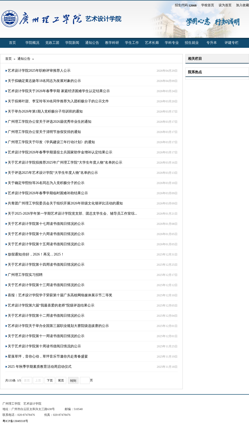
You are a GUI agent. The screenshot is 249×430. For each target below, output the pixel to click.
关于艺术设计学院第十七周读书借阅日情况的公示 (46, 224)
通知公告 (92, 43)
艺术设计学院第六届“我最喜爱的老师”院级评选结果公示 (51, 305)
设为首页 (225, 5)
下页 (50, 380)
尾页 (61, 380)
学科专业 (172, 43)
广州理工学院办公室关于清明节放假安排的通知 (44, 132)
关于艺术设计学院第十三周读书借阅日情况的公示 (46, 285)
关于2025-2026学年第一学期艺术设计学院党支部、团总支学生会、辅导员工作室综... (72, 213)
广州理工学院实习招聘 (25, 275)
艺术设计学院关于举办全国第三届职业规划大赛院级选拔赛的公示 (58, 326)
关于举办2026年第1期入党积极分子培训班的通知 (45, 111)
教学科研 (112, 43)
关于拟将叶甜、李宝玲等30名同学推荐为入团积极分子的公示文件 (58, 101)
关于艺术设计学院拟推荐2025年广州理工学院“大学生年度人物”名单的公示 (65, 162)
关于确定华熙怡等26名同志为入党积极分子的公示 (46, 183)
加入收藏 (242, 5)
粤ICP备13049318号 (15, 421)
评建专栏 (232, 43)
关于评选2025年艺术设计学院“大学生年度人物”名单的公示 (53, 173)
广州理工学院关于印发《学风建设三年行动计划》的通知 (51, 142)
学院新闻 (72, 43)
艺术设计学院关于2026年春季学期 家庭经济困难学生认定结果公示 (59, 91)
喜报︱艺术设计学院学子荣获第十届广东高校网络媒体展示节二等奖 (60, 295)
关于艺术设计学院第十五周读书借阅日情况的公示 (46, 244)
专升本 (211, 43)
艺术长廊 (152, 43)
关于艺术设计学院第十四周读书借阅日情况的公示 (46, 264)
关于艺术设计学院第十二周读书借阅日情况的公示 (46, 315)
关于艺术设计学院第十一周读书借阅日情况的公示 (46, 336)
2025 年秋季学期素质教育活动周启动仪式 (39, 367)
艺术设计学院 (103, 19)
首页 (12, 43)
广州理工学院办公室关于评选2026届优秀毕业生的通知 (49, 121)
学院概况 (32, 43)
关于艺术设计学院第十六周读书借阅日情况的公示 (46, 234)
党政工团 (52, 43)
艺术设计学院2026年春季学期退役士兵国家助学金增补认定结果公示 (60, 152)
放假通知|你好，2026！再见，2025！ (36, 254)
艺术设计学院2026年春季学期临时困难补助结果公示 (48, 193)
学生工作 (132, 43)
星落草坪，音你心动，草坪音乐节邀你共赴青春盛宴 (48, 356)
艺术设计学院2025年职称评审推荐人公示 (39, 70)
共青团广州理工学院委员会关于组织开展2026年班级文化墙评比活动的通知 (65, 203)
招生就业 (192, 43)
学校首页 (207, 5)
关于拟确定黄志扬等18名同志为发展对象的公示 (44, 81)
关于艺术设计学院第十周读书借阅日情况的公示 (44, 346)
